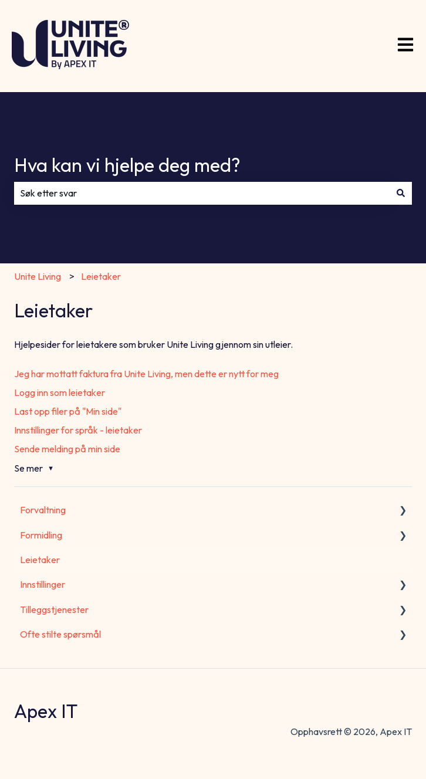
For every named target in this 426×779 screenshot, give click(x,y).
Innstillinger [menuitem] (42, 584)
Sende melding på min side (67, 449)
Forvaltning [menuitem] (43, 510)
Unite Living (37, 276)
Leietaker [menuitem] (40, 559)
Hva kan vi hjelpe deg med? (127, 165)
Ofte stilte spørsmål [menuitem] (60, 634)
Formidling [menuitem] (41, 535)
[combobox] (202, 193)
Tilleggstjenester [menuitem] (54, 609)
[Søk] (401, 193)
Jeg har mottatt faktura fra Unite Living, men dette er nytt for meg (146, 374)
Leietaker (101, 276)
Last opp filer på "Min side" (67, 411)
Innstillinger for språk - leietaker (78, 430)
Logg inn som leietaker (59, 392)
